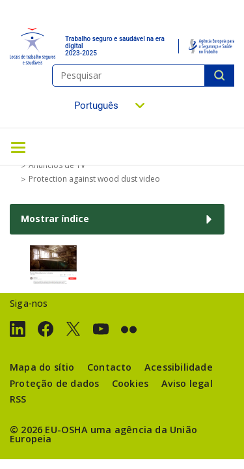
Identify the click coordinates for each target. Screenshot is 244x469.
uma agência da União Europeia (103, 434)
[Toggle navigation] (18, 146)
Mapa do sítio (42, 367)
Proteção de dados (54, 383)
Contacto (109, 367)
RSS (18, 399)
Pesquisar (219, 75)
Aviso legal (187, 383)
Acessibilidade (178, 367)
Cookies (130, 383)
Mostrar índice (55, 218)
